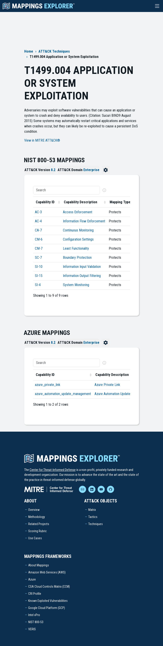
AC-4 (38, 221)
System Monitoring (76, 285)
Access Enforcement (77, 212)
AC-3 (38, 212)
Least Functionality (76, 248)
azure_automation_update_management (63, 394)
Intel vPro (34, 614)
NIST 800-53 (35, 622)
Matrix (92, 509)
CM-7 (38, 248)
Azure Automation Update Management (122, 394)
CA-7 (38, 230)
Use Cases (35, 538)
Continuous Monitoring (78, 230)
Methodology (36, 516)
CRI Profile (34, 593)
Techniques (95, 523)
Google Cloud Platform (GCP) (46, 607)
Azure (32, 579)
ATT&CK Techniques (54, 51)
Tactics (92, 516)
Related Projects (38, 523)
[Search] (66, 190)
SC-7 (38, 257)
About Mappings (38, 565)
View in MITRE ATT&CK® (42, 140)
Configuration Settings (78, 239)
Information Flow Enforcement (84, 221)
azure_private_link (47, 385)
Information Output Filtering (82, 276)
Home (28, 51)
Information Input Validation (82, 267)
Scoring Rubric (37, 531)
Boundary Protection (77, 257)
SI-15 (38, 276)
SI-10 (38, 267)
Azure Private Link (107, 385)
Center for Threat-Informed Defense (53, 470)
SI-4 (38, 285)
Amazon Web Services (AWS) (47, 572)
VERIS (32, 629)
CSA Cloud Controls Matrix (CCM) (49, 586)
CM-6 (38, 239)
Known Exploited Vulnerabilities (48, 600)
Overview (34, 509)
